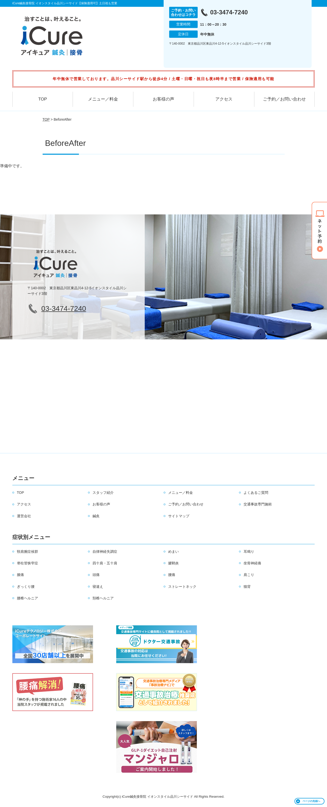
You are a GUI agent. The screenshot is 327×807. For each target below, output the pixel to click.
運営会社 (24, 516)
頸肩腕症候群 (27, 552)
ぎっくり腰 (26, 587)
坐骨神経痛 (252, 563)
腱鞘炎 (173, 563)
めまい (173, 552)
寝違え (98, 587)
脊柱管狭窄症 (27, 563)
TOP (42, 99)
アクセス (223, 99)
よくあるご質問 (256, 493)
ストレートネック (182, 587)
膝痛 (20, 575)
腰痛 (171, 575)
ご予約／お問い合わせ (284, 99)
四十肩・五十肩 (105, 563)
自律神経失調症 (105, 552)
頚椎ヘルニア (103, 598)
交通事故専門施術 (258, 504)
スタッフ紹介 (103, 493)
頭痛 (96, 575)
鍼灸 (96, 516)
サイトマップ (178, 516)
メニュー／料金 (103, 99)
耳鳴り (249, 552)
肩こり (249, 575)
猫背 (247, 587)
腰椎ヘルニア (27, 598)
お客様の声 (163, 99)
